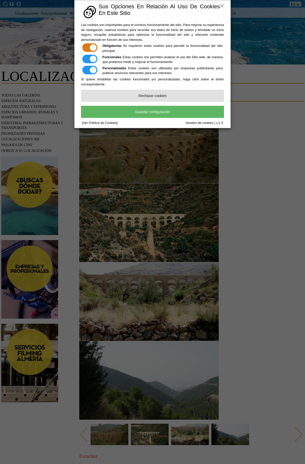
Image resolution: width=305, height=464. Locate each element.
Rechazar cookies (152, 96)
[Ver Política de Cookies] (100, 123)
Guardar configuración (152, 112)
